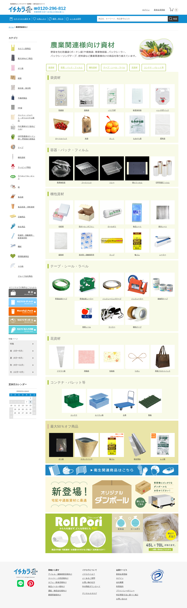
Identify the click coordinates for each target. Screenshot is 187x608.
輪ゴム (137, 255)
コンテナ (73, 415)
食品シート (137, 227)
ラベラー (111, 327)
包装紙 (111, 371)
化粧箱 (61, 227)
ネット (111, 139)
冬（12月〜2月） (17, 372)
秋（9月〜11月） (17, 365)
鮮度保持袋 (137, 110)
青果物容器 (61, 183)
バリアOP (112, 110)
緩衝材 (61, 255)
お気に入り (41, 19)
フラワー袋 (61, 371)
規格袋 (86, 110)
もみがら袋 (137, 139)
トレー (111, 183)
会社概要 (119, 582)
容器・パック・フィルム (71, 67)
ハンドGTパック (162, 110)
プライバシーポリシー (125, 591)
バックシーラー (137, 299)
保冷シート (162, 227)
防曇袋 (61, 110)
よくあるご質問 (88, 578)
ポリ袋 (61, 459)
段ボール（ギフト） (86, 227)
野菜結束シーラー (86, 299)
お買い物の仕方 (88, 582)
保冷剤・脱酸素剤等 (86, 255)
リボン (137, 371)
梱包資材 (93, 67)
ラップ (111, 255)
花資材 (134, 67)
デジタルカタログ (89, 593)
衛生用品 (137, 459)
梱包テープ (137, 327)
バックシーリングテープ (112, 299)
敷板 (150, 415)
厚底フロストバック (162, 371)
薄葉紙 (86, 371)
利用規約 (119, 586)
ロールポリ (112, 227)
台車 (124, 415)
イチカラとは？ (88, 574)
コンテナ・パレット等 (154, 67)
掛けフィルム (137, 183)
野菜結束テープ (61, 299)
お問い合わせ (121, 599)
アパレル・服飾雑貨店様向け (60, 574)
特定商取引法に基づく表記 (127, 595)
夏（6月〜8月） (17, 358)
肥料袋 (162, 139)
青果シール (86, 327)
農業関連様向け (54, 595)
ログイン (146, 10)
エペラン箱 (99, 415)
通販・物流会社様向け (57, 591)
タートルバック (61, 139)
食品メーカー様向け (56, 586)
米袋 (86, 139)
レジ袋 (162, 459)
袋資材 (51, 67)
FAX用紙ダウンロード (91, 586)
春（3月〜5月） (17, 351)
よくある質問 (75, 19)
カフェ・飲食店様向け (57, 582)
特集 (12, 344)
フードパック (86, 183)
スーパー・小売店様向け (58, 578)
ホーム (11, 27)
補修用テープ (163, 299)
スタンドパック (87, 459)
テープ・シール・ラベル (114, 67)
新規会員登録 (159, 10)
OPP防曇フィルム (163, 183)
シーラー (162, 255)
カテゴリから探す (22, 19)
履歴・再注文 (58, 19)
